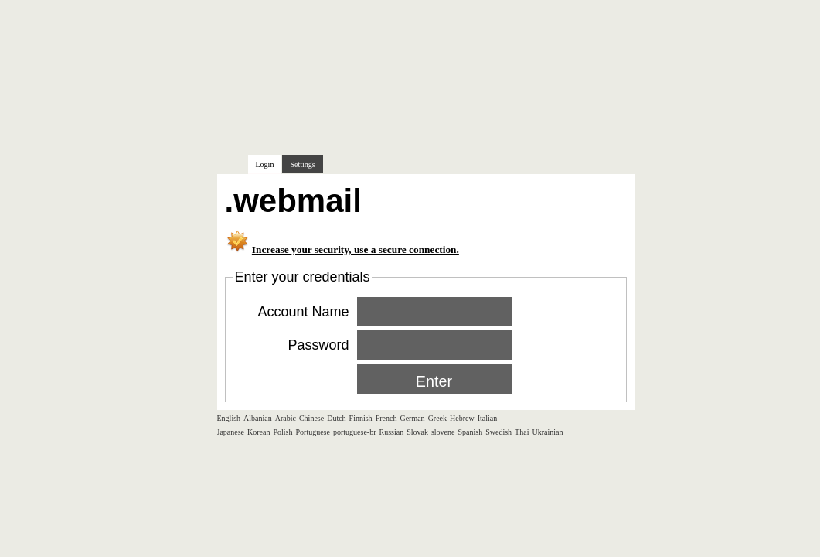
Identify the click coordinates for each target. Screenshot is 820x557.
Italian (488, 418)
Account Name (303, 312)
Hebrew (462, 418)
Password (318, 345)
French (386, 418)
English (229, 418)
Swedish (498, 432)
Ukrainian (547, 432)
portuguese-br (354, 432)
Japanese (231, 432)
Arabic (285, 418)
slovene (443, 432)
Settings (302, 164)
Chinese (311, 418)
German (412, 418)
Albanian (257, 418)
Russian (391, 432)
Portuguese (313, 432)
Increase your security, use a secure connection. (355, 249)
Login (265, 164)
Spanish (470, 432)
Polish (282, 432)
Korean (258, 432)
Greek (437, 418)
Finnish (361, 418)
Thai (522, 432)
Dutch (336, 418)
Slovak (417, 432)
